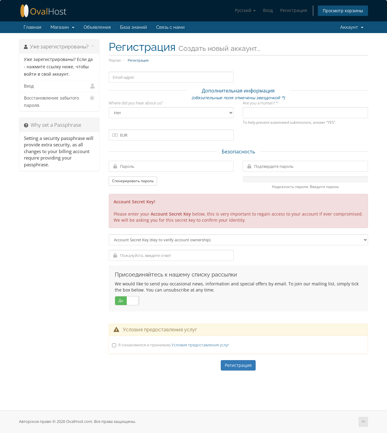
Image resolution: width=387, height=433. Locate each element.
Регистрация (293, 10)
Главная (32, 27)
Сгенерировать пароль (133, 180)
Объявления (97, 27)
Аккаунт (350, 27)
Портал (115, 60)
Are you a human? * (260, 103)
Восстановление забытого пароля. (59, 101)
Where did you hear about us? (136, 103)
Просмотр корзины (343, 10)
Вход (268, 10)
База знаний (133, 27)
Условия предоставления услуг (200, 345)
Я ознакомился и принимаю (173, 345)
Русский (245, 10)
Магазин (62, 27)
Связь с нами (170, 27)
